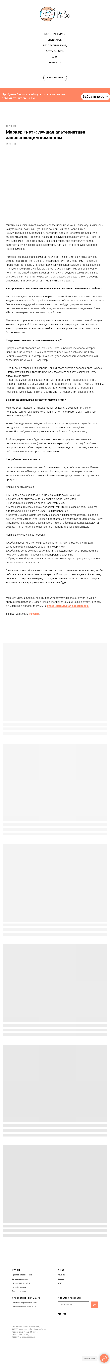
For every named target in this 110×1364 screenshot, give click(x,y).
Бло (59, 1302)
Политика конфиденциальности (24, 1322)
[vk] (59, 1333)
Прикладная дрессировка (22, 1294)
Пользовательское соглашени (23, 1326)
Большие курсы (55, 34)
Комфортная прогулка (21, 1302)
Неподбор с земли (19, 1306)
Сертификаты (55, 51)
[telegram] (64, 1333)
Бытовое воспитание (20, 1298)
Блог (55, 56)
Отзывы (61, 1298)
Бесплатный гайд (55, 45)
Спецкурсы (55, 39)
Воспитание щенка (19, 1310)
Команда (55, 62)
